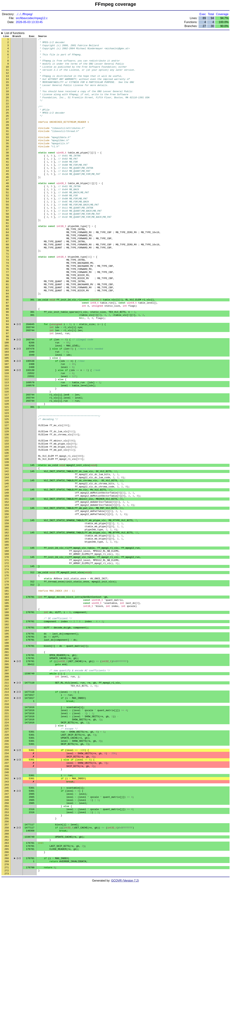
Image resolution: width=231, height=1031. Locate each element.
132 (7, 512)
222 (7, 836)
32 (7, 152)
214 (7, 808)
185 (7, 703)
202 (7, 764)
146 (7, 563)
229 (7, 862)
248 (7, 930)
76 (7, 310)
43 (7, 191)
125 (7, 487)
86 (7, 346)
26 (7, 130)
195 (7, 739)
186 (7, 707)
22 (7, 116)
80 (7, 325)
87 (7, 350)
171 (7, 653)
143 (7, 552)
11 (7, 76)
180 (7, 685)
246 (7, 923)
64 (7, 267)
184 (7, 700)
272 (7, 1017)
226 (7, 851)
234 (7, 880)
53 (7, 227)
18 (7, 101)
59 (7, 249)
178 (7, 678)
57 (7, 242)
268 (7, 1002)
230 (7, 865)
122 (7, 476)
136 (7, 526)
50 (7, 216)
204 (7, 772)
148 (7, 570)
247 (7, 927)
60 (7, 253)
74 (7, 303)
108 (7, 426)
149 (7, 573)
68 (7, 281)
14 (7, 87)
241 (7, 905)
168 (7, 642)
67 (7, 278)
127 (7, 494)
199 (7, 754)
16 (7, 94)
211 (7, 797)
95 (7, 379)
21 (7, 112)
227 (7, 855)
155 (7, 595)
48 (7, 209)
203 (7, 768)
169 (7, 645)
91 (7, 364)
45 (7, 198)
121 (7, 472)
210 (7, 793)
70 (7, 289)
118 (7, 462)
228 (7, 858)
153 (7, 588)
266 (7, 995)
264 (7, 988)
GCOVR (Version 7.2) (125, 1027)
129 (7, 501)
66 (7, 274)
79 (7, 321)
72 (7, 296)
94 (7, 375)
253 (7, 948)
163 (7, 624)
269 (7, 1006)
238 (7, 894)
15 (7, 90)
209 (7, 790)
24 (7, 123)
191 (7, 725)
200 (7, 757)
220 (7, 829)
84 (7, 339)
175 (7, 667)
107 (7, 422)
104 (7, 411)
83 (7, 335)
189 (7, 718)
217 (7, 818)
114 (7, 447)
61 (7, 256)
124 (7, 483)
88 (7, 353)
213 (7, 804)
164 (7, 627)
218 (7, 822)
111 (7, 436)
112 (7, 440)
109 (7, 429)
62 (7, 260)
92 (7, 368)
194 (7, 736)
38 (7, 173)
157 (7, 602)
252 (7, 945)
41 (7, 184)
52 (7, 224)
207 (7, 782)
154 (7, 591)
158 (7, 606)
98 (7, 389)
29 (7, 141)
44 (7, 195)
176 (7, 671)
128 (7, 498)
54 (7, 231)
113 (7, 444)
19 (7, 105)
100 (7, 397)
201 (7, 761)
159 (7, 609)
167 (7, 638)
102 (7, 404)
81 (7, 328)
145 (7, 559)
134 (7, 519)
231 (7, 869)
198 (7, 750)
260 (7, 973)
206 (7, 779)
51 (7, 220)
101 (7, 400)
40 (7, 180)
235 (7, 883)
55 (7, 234)
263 (7, 984)
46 (7, 202)
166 (7, 635)
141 (7, 545)
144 (7, 555)
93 (7, 371)
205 (7, 775)
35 (7, 162)
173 (7, 660)
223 (7, 840)
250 (7, 937)
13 (7, 83)
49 (7, 213)
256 (7, 959)
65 (7, 271)
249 (7, 934)
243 (7, 912)
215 (7, 811)
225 (7, 847)
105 (7, 415)
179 (7, 681)
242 (7, 909)
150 (7, 577)
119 (7, 465)
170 (7, 649)
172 (7, 656)
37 (7, 170)
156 (7, 599)
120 (7, 469)
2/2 (19, 375)
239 (7, 898)
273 (7, 1020)
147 (7, 566)
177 (7, 674)
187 (7, 710)
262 (7, 981)
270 (7, 1010)
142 (7, 548)
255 (7, 955)
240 (7, 901)
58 (7, 245)
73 (7, 299)
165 (7, 631)
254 (7, 952)
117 (7, 458)
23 (7, 119)
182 (7, 692)
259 (7, 970)
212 (7, 800)
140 (7, 541)
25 (7, 126)
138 (7, 534)
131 (7, 508)
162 (7, 620)
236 (7, 887)
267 (7, 999)
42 (7, 188)
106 (7, 418)
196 (7, 743)
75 (7, 307)
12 (7, 79)
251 (7, 941)
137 (7, 530)
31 (7, 148)
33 (7, 155)
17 (7, 97)
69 (7, 285)
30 (7, 144)
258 (7, 966)
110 (7, 433)
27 (7, 134)
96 (7, 382)
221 (7, 833)
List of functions (15, 33)
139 (7, 537)
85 (7, 343)
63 (7, 263)
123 (7, 480)
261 (7, 977)
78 (7, 317)
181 (7, 689)
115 (7, 451)
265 (7, 992)
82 (7, 332)
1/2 (19, 876)
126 (7, 490)
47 (7, 206)
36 (7, 166)
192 (7, 728)
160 (7, 613)
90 (7, 361)
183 (7, 696)
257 (7, 963)
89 (7, 357)
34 (7, 159)
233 (7, 876)
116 (7, 454)
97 (7, 386)
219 (7, 826)
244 (7, 916)
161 (7, 617)
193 (7, 732)
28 (7, 137)
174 (7, 663)
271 (7, 1013)
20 (7, 108)
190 (7, 721)
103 (7, 408)
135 (7, 523)
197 (7, 746)
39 (7, 177)
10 (7, 72)
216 (7, 815)
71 (7, 292)
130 (7, 505)
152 (7, 584)
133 (7, 516)
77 (7, 314)
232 (7, 873)
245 (7, 919)
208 (7, 786)
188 (7, 714)
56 (7, 238)
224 (7, 844)
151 (7, 581)
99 (7, 393)
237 (7, 891)
